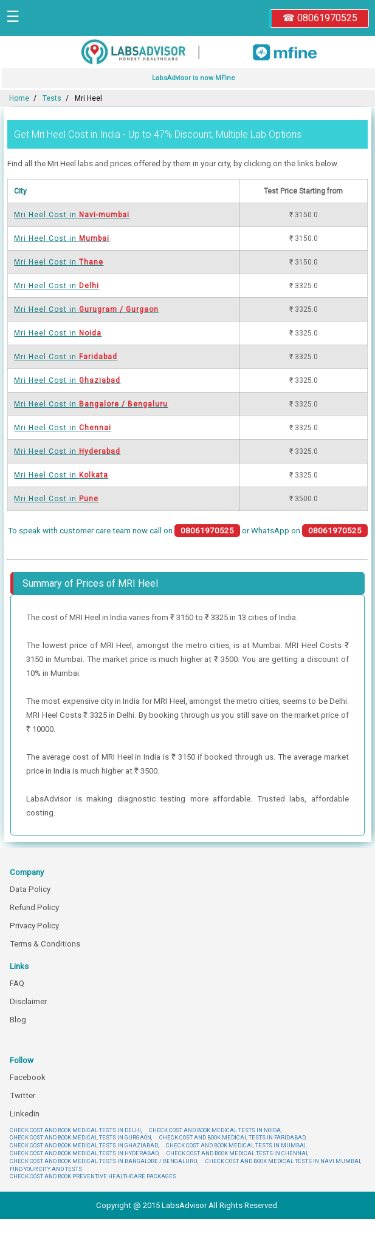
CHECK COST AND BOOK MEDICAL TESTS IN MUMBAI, (236, 1145)
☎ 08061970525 (320, 18)
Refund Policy (34, 907)
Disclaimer (28, 1001)
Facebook (28, 1077)
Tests (52, 98)
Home (19, 98)
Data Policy (30, 889)
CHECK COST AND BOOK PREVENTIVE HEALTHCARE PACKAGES (93, 1176)
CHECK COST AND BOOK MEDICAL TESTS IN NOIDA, (215, 1130)
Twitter (22, 1095)
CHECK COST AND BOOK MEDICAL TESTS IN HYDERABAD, (84, 1153)
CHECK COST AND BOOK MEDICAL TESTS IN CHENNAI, (237, 1153)
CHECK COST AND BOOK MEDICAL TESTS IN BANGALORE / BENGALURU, (104, 1161)
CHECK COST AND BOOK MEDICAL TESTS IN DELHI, (76, 1130)
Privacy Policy (34, 925)
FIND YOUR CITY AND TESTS (46, 1169)
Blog (18, 1019)
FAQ (17, 983)
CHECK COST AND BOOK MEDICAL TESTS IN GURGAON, (81, 1137)
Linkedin (25, 1113)
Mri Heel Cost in (71, 215)
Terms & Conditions (45, 943)
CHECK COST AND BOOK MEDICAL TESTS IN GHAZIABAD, (84, 1145)
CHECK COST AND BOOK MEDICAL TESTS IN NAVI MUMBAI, (283, 1161)
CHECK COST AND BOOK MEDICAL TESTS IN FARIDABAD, (232, 1137)
